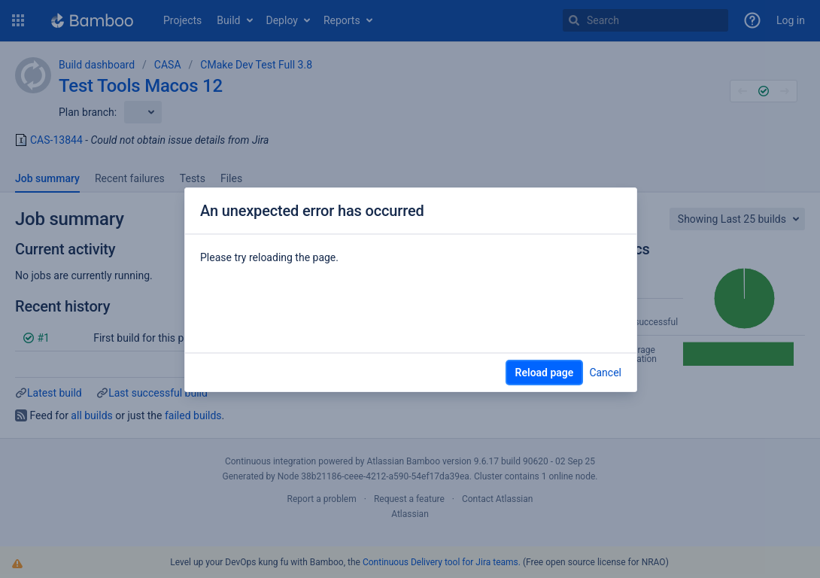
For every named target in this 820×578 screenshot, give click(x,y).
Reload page (544, 373)
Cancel (605, 373)
